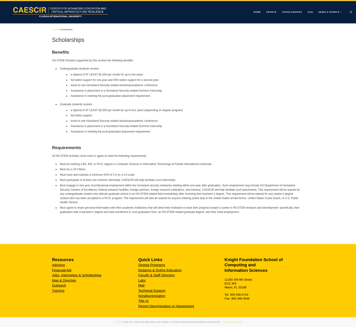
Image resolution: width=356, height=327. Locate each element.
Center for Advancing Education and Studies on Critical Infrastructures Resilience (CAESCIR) (171, 322)
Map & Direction (64, 280)
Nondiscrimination (151, 296)
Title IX (143, 301)
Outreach (59, 285)
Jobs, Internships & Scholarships (76, 275)
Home (55, 29)
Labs (142, 280)
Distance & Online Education (160, 270)
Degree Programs (151, 265)
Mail (141, 285)
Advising (58, 265)
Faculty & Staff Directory (156, 275)
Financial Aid (61, 270)
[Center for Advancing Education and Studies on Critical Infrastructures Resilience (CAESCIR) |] (58, 12)
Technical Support (151, 290)
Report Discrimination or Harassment (166, 306)
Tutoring (58, 290)
